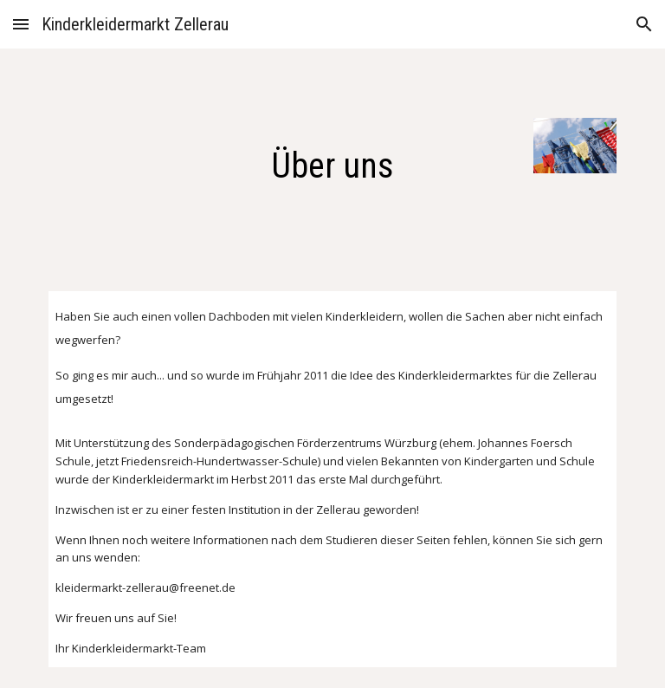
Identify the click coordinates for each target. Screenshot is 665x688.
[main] (332, 159)
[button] (21, 24)
